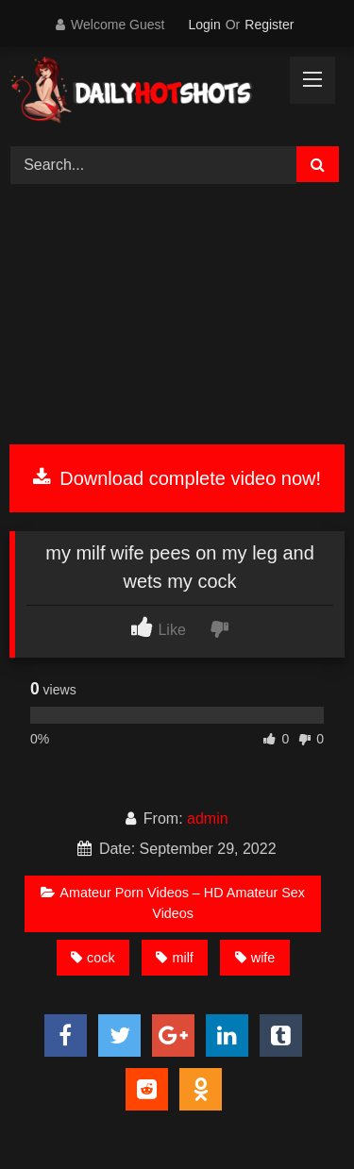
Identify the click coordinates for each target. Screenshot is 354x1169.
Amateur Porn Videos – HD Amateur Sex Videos (173, 903)
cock (93, 957)
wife (255, 957)
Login (204, 24)
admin (207, 818)
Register (269, 24)
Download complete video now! (177, 478)
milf (174, 957)
